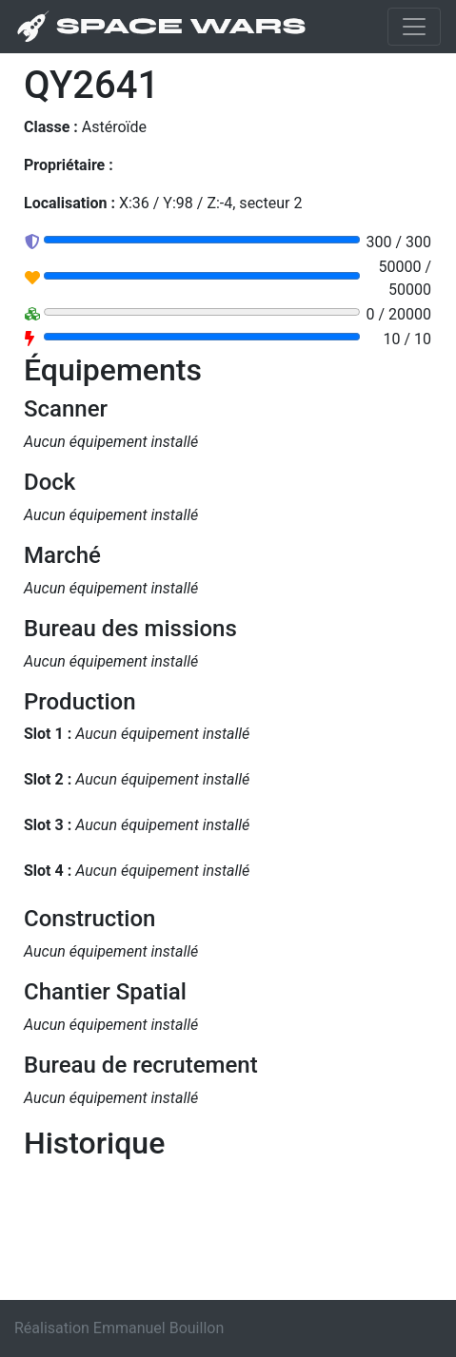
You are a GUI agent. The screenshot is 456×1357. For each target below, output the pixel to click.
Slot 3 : (47, 825)
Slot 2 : (47, 779)
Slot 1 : (47, 734)
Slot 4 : (47, 871)
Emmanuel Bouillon (158, 1328)
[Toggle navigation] (414, 27)
